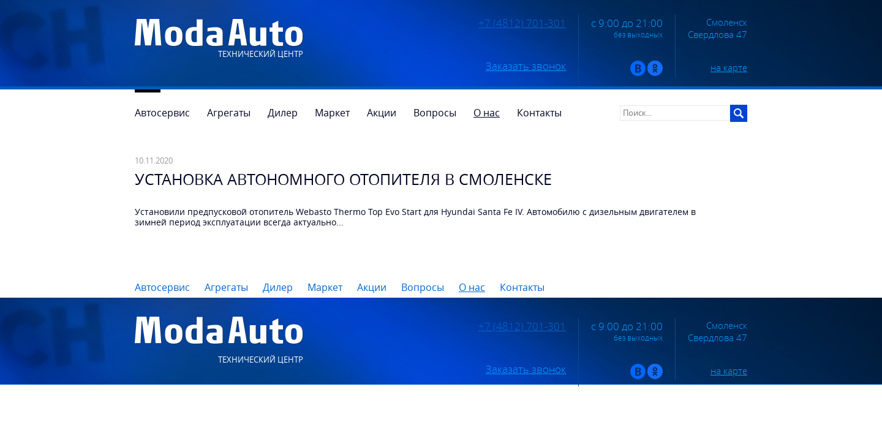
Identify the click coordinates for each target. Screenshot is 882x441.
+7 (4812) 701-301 (522, 23)
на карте (728, 67)
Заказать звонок (526, 66)
